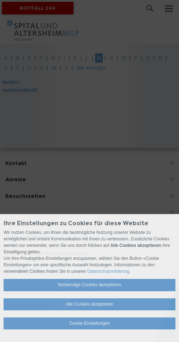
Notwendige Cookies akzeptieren (89, 284)
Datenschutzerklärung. (108, 271)
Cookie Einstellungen (89, 323)
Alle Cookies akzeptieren (89, 304)
